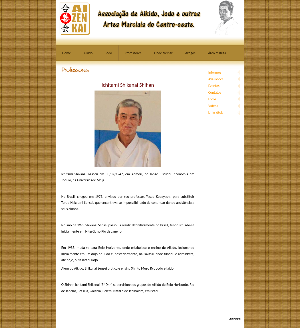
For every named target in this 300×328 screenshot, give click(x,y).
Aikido (88, 53)
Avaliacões (215, 79)
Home (66, 53)
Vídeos (213, 106)
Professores (133, 53)
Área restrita (217, 53)
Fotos (212, 99)
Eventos (214, 86)
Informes (214, 72)
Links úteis (215, 112)
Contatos (214, 92)
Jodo (108, 53)
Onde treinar (163, 53)
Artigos (190, 53)
